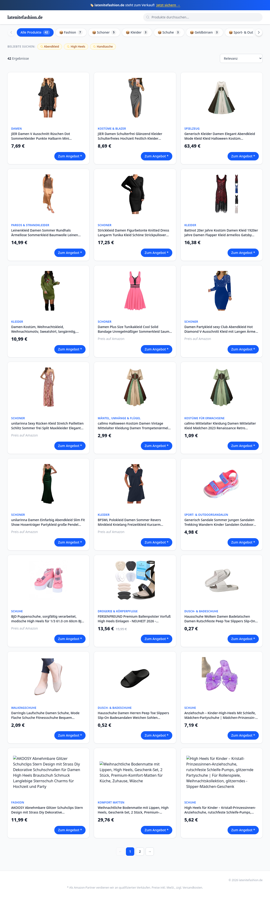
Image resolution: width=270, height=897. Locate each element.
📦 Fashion (71, 32)
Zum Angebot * (70, 156)
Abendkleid (49, 46)
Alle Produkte (35, 32)
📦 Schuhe (169, 32)
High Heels (76, 46)
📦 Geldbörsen (204, 32)
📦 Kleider (137, 32)
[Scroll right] (259, 32)
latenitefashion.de (25, 17)
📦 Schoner (104, 32)
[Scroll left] (11, 32)
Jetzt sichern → (168, 5)
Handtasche (103, 46)
